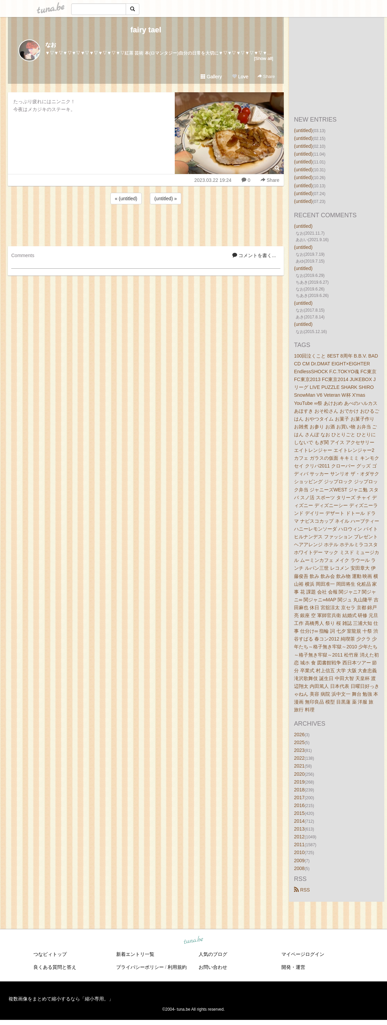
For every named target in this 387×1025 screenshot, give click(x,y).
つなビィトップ (50, 954)
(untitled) (303, 130)
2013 (299, 829)
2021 (299, 766)
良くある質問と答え (54, 967)
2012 (299, 836)
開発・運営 (293, 967)
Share (266, 76)
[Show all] (263, 58)
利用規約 (177, 967)
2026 (299, 734)
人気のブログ (213, 954)
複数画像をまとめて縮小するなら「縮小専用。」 (61, 999)
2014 (299, 821)
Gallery (211, 76)
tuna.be (193, 940)
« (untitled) (126, 198)
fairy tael (145, 30)
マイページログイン (302, 954)
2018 (299, 789)
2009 (299, 860)
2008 (299, 868)
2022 (299, 758)
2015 (299, 813)
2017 (299, 797)
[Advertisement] (146, 224)
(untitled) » (165, 198)
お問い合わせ (213, 967)
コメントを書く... (254, 255)
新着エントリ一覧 (135, 954)
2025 (299, 742)
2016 (299, 805)
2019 (299, 782)
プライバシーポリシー (140, 967)
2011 (299, 844)
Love (240, 76)
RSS (302, 890)
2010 (299, 852)
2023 (299, 750)
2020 (299, 774)
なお (50, 45)
